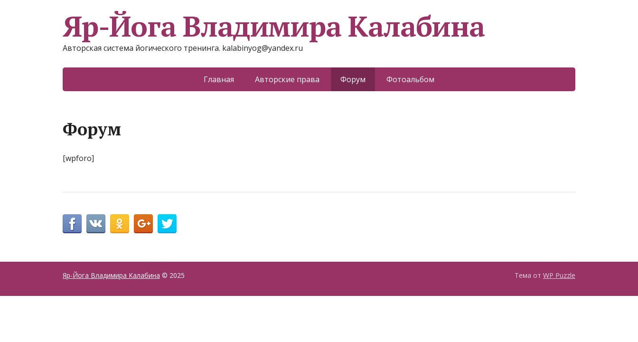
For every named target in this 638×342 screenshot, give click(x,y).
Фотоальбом (410, 79)
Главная (219, 79)
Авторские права (287, 79)
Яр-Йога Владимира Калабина (274, 26)
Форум (353, 79)
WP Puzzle (559, 275)
